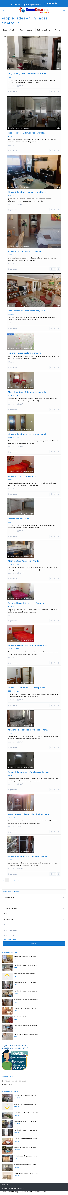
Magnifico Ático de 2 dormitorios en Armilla (27, 392)
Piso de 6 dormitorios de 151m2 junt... (25, 1130)
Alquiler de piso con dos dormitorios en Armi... (28, 730)
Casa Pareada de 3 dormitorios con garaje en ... (28, 310)
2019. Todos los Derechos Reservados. (13, 1188)
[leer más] (38, 82)
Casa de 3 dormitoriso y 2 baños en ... (25, 1095)
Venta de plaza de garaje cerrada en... (26, 1156)
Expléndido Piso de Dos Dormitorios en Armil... (28, 645)
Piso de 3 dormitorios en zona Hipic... (25, 965)
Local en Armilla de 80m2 (19, 518)
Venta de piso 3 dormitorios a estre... (25, 1165)
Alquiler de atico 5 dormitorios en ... (25, 974)
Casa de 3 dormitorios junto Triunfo (25, 1008)
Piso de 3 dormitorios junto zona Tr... (25, 1017)
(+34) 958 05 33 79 (18, 5)
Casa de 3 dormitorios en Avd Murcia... (26, 1139)
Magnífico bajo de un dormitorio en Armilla (27, 73)
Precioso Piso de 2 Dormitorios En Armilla (26, 603)
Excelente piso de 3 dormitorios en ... (25, 956)
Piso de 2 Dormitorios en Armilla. (22, 476)
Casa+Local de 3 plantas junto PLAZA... (26, 1173)
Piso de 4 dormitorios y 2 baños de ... (25, 1121)
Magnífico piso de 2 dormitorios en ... (25, 1147)
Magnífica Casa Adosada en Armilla (23, 561)
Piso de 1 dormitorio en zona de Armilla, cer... (28, 192)
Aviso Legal (5, 1185)
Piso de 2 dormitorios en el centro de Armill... (27, 434)
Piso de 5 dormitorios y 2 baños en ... (25, 982)
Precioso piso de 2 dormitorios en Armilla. (26, 133)
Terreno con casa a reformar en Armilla (25, 353)
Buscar (34, 943)
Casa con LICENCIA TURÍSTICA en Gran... (26, 1113)
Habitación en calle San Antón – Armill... (25, 251)
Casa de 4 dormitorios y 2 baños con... (26, 1104)
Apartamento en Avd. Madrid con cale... (26, 1000)
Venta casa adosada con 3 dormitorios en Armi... (29, 814)
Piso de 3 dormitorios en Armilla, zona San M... (28, 772)
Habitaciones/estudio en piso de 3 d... (26, 1034)
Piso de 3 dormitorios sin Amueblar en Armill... (28, 856)
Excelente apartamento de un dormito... (26, 1025)
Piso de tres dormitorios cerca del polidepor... (28, 687)
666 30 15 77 (8, 1084)
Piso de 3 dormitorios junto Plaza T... (25, 991)
